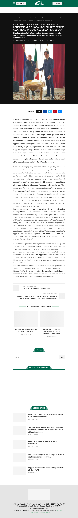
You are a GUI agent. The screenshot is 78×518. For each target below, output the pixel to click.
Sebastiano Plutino (22, 41)
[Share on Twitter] (50, 111)
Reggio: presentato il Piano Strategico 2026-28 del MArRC (46, 469)
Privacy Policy (44, 513)
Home (15, 18)
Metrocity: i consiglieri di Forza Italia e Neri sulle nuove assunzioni (45, 415)
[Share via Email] (60, 111)
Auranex (60, 510)
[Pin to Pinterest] (55, 111)
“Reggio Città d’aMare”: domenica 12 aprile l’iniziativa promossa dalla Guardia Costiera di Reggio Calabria (46, 429)
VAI (62, 357)
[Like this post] (40, 111)
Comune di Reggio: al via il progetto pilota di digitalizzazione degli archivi (46, 456)
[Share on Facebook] (45, 111)
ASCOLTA (21, 3)
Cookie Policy (33, 513)
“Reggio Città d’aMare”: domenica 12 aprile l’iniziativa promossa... (52, 332)
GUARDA (57, 3)
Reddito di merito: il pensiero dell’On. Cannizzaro (43, 442)
